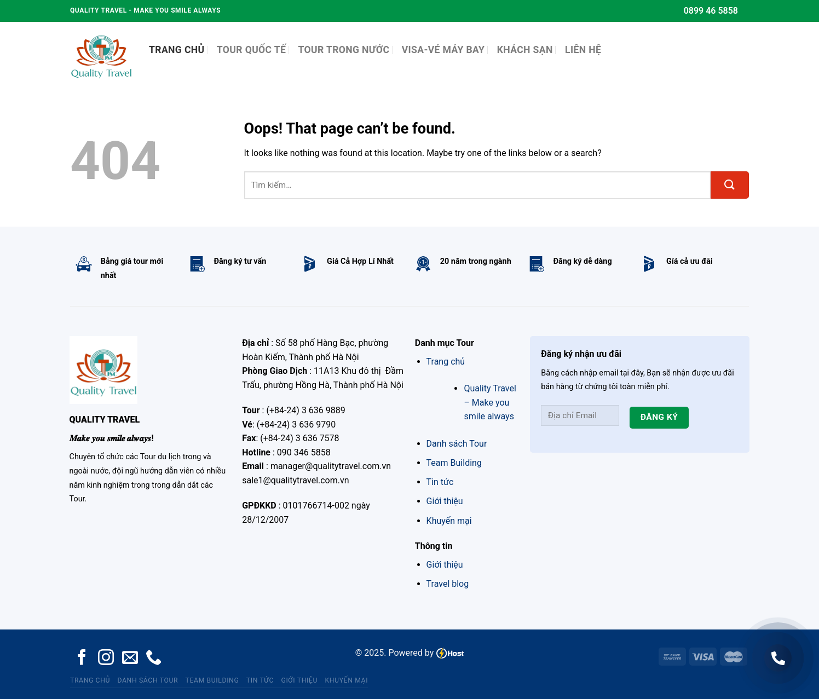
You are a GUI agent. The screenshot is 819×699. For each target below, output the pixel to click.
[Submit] (730, 185)
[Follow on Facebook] (82, 658)
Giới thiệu (444, 501)
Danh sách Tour (456, 443)
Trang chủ (445, 361)
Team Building (454, 463)
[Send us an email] (130, 658)
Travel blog (447, 584)
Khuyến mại (449, 521)
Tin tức (440, 482)
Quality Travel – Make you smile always (490, 402)
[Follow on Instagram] (106, 658)
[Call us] (154, 658)
